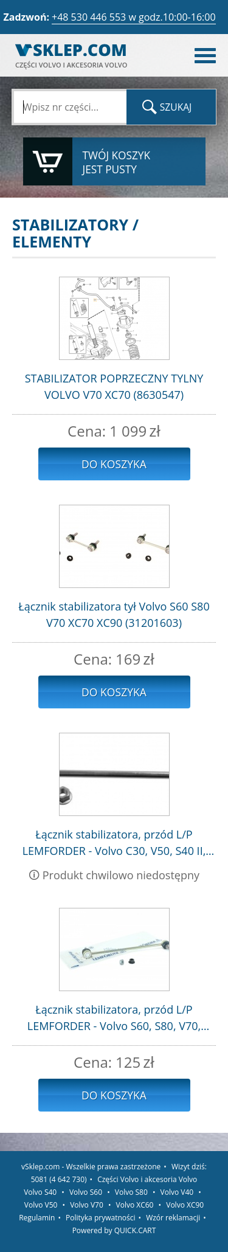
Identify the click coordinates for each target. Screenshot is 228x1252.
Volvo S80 (131, 1192)
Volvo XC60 (135, 1205)
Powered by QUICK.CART (114, 1230)
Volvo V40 (177, 1192)
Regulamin (37, 1217)
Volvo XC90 (185, 1205)
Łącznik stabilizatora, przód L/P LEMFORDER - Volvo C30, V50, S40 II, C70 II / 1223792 (114, 843)
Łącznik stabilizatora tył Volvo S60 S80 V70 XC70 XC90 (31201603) (113, 614)
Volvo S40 (40, 1192)
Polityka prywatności (100, 1217)
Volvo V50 (41, 1205)
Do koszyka (114, 464)
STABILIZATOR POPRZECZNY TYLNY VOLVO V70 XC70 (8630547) (114, 386)
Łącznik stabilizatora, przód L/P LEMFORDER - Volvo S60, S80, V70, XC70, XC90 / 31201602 (114, 1018)
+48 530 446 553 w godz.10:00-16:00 (134, 17)
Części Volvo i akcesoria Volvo (147, 1179)
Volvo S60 (85, 1192)
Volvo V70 (86, 1205)
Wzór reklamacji (173, 1217)
